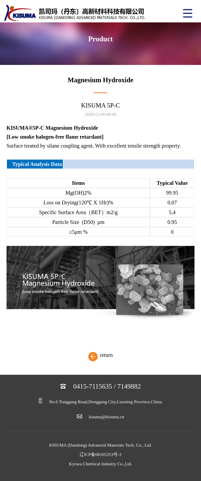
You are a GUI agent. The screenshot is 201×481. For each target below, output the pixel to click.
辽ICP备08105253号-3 (101, 454)
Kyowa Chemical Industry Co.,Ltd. (100, 463)
